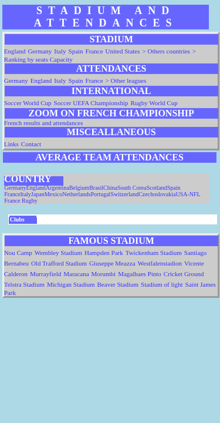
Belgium (79, 187)
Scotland (157, 187)
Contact (31, 143)
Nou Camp (18, 252)
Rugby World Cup (153, 102)
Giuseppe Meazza (112, 263)
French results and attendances (43, 122)
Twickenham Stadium (154, 252)
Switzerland (124, 194)
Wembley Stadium (58, 252)
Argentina (57, 187)
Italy (60, 51)
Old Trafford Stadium (59, 263)
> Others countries (166, 51)
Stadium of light (162, 284)
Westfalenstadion (160, 263)
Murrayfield (45, 273)
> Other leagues (126, 80)
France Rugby (20, 200)
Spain (76, 51)
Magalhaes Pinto (139, 273)
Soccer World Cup (28, 102)
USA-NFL (187, 194)
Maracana (76, 273)
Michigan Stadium (71, 284)
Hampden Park (103, 252)
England (15, 51)
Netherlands (76, 194)
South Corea (132, 187)
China (110, 187)
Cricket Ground (184, 273)
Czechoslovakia (156, 194)
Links (11, 143)
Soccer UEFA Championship (91, 102)
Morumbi (104, 273)
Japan (38, 194)
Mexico (54, 194)
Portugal (101, 194)
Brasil (96, 187)
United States (123, 51)
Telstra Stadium (24, 284)
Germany (40, 51)
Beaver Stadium (118, 284)
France (94, 51)
